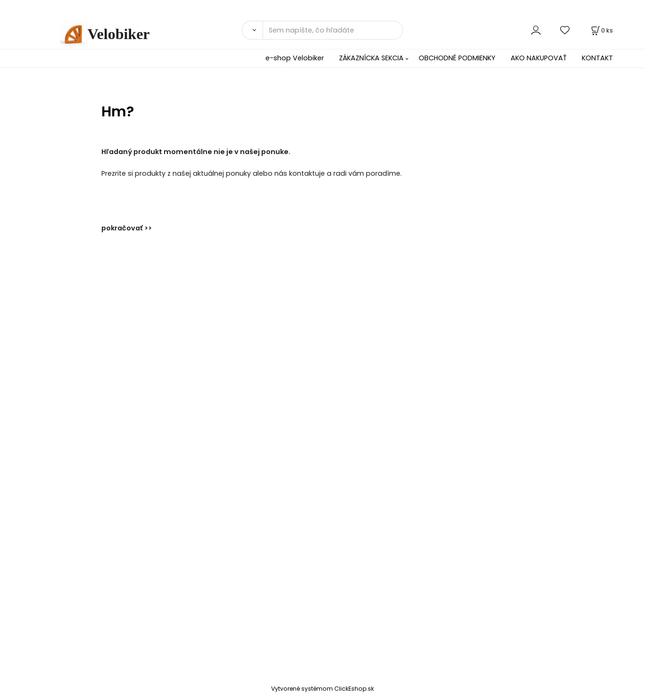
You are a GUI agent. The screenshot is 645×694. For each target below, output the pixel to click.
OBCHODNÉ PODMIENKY (457, 58)
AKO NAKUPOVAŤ (539, 58)
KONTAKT (597, 58)
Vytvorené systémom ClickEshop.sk (322, 689)
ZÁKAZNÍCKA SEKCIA (371, 58)
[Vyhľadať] (252, 30)
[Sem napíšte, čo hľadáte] (333, 30)
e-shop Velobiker (294, 58)
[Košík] (601, 30)
